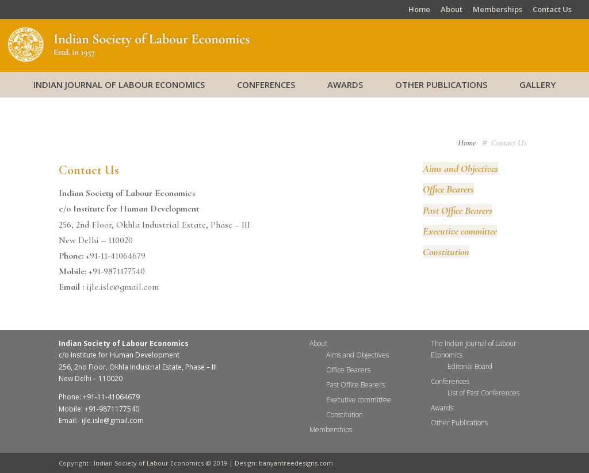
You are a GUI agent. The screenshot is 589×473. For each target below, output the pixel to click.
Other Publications (441, 84)
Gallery (537, 84)
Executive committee (460, 231)
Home (419, 10)
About (451, 10)
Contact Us (552, 10)
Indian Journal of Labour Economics (119, 84)
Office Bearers (448, 189)
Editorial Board (470, 366)
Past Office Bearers (457, 210)
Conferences (266, 84)
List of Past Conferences (483, 393)
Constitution (446, 251)
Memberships (497, 10)
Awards (345, 84)
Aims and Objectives (460, 168)
